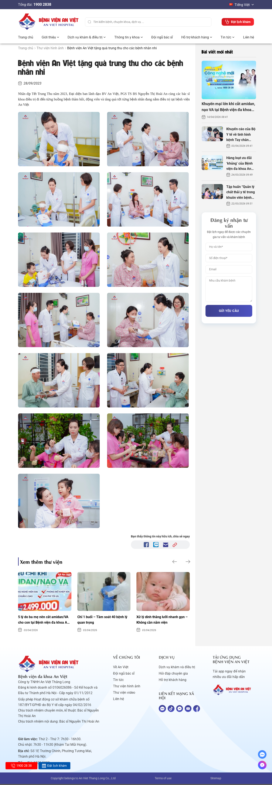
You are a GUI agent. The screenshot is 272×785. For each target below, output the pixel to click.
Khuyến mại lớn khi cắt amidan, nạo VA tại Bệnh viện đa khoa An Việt (228, 107)
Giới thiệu (49, 37)
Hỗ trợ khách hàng (195, 37)
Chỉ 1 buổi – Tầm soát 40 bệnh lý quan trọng (103, 620)
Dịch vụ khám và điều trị (177, 668)
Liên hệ (248, 37)
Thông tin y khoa (127, 37)
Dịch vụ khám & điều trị (85, 37)
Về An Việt (120, 668)
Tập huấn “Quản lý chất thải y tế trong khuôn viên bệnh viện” (240, 192)
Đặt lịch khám (54, 766)
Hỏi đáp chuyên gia (173, 674)
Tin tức (226, 37)
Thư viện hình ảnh (50, 48)
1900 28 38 (21, 766)
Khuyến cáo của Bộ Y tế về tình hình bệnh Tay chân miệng (240, 135)
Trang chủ (25, 37)
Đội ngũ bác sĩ (162, 37)
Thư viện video (124, 694)
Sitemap (215, 779)
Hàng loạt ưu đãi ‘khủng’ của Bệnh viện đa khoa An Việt (239, 164)
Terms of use (163, 779)
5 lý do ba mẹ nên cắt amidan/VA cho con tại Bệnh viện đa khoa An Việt (42, 621)
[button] (174, 561)
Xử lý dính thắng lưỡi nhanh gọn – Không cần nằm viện (159, 620)
